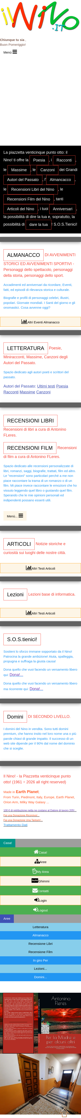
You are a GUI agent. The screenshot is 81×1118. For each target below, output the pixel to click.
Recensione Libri (41, 943)
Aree (41, 861)
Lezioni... (40, 968)
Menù (10, 51)
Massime (19, 170)
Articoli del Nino (20, 209)
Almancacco (60, 180)
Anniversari (62, 209)
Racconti (64, 160)
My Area (40, 871)
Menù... (15, 515)
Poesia (39, 160)
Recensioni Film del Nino (28, 199)
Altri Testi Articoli (40, 567)
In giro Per (40, 960)
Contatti (40, 890)
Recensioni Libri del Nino (32, 189)
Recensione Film (41, 952)
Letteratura (40, 927)
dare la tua (38, 224)
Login (40, 899)
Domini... (40, 977)
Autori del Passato (23, 180)
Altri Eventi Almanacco (40, 321)
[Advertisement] (40, 99)
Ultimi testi (46, 386)
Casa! (40, 851)
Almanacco (40, 935)
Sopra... (70, 1112)
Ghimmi (40, 880)
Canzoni (47, 170)
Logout (40, 909)
